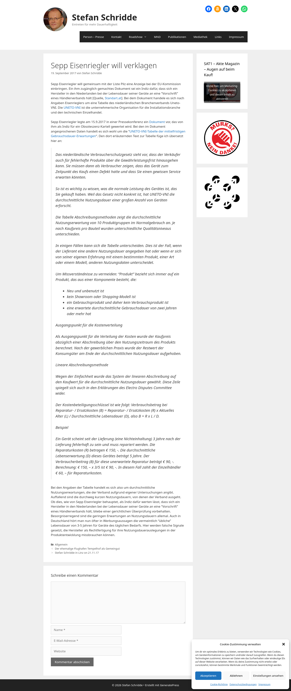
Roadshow (139, 36)
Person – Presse (93, 37)
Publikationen (177, 37)
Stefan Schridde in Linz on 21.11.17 (77, 552)
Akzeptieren (208, 675)
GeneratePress (169, 685)
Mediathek (200, 37)
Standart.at (113, 98)
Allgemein (61, 544)
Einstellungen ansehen (268, 675)
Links (218, 37)
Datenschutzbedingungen (243, 684)
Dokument (157, 122)
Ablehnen (236, 675)
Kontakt (116, 37)
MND (157, 37)
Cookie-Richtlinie (219, 684)
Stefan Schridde (104, 17)
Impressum (264, 684)
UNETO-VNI (72, 107)
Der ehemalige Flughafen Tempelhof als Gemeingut (87, 548)
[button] (283, 644)
